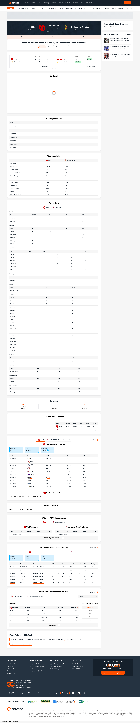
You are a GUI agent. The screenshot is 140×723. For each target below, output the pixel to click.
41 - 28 (49, 462)
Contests (76, 660)
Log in (128, 3)
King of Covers (77, 666)
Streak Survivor (77, 664)
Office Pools (75, 669)
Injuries (106, 8)
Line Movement (90, 66)
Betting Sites (57, 660)
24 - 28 (48, 471)
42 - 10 (49, 465)
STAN (31, 468)
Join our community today (113, 673)
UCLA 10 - (38, 567)
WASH (32, 474)
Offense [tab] (17, 596)
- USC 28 (38, 570)
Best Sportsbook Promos (74, 639)
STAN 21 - (38, 579)
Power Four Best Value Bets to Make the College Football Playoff (120, 47)
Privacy (30, 693)
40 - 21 (49, 468)
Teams (113, 8)
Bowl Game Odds (96, 8)
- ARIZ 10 (38, 573)
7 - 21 (48, 474)
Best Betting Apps (56, 669)
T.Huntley (12, 567)
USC (31, 461)
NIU (31, 477)
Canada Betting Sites (57, 664)
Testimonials (11, 673)
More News (128, 34)
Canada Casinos (56, 666)
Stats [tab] (22, 37)
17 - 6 (48, 477)
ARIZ (31, 465)
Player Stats (45, 66)
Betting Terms (93, 440)
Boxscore (42, 47)
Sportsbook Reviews (36, 664)
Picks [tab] (54, 37)
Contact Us (11, 664)
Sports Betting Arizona (17, 639)
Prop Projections (51, 8)
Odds (41, 8)
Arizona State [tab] (58, 207)
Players (120, 8)
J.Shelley (12, 576)
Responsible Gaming (36, 671)
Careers (10, 666)
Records (50, 47)
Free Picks (34, 8)
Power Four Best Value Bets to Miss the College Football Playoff (120, 55)
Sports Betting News (36, 666)
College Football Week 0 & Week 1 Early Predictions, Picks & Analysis (119, 39)
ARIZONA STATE (58, 522)
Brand (9, 671)
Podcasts (32, 669)
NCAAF (10, 8)
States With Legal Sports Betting (36, 639)
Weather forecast (52, 32)
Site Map (12, 693)
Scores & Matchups (22, 8)
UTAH (60, 426)
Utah (34, 27)
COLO (32, 486)
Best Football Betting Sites (56, 639)
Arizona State (79, 27)
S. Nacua (12, 254)
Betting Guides (36, 660)
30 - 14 (49, 483)
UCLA (32, 458)
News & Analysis (71, 8)
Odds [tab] (85, 37)
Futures (61, 8)
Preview (58, 47)
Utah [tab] (46, 207)
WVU (31, 483)
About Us (11, 660)
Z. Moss (12, 231)
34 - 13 (49, 487)
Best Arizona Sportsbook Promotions (21, 644)
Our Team (10, 669)
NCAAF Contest (84, 8)
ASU (60, 430)
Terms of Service (44, 693)
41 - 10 (49, 459)
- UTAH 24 (38, 582)
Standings (128, 8)
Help (21, 693)
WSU (31, 471)
